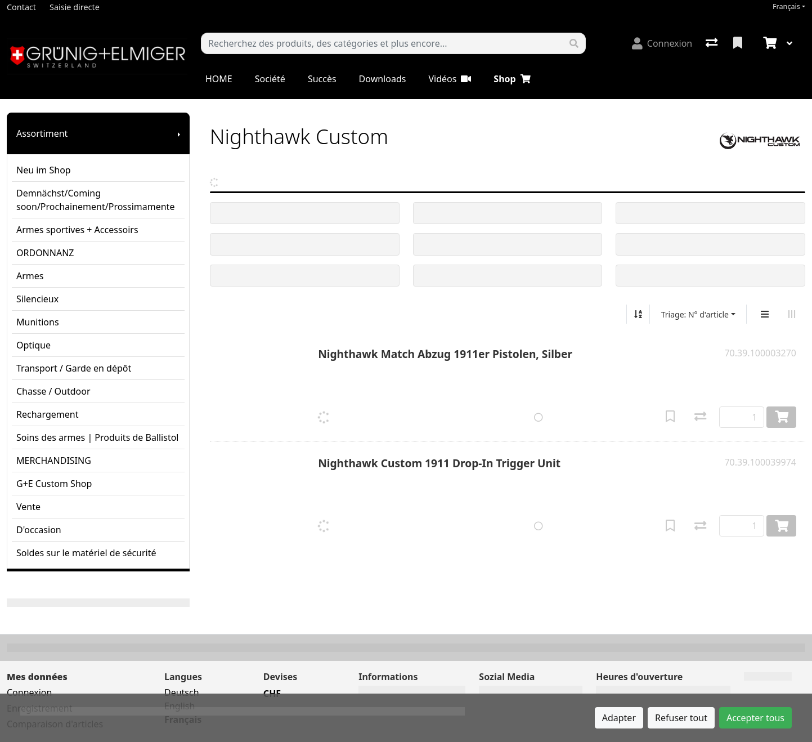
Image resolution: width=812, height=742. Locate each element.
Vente (28, 506)
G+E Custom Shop (54, 483)
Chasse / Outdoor (53, 391)
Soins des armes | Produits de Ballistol (97, 437)
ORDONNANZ (45, 253)
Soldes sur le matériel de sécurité (86, 553)
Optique (33, 345)
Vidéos (449, 79)
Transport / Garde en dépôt (73, 368)
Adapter (619, 718)
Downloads (382, 79)
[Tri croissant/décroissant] (638, 314)
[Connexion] (662, 43)
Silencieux (37, 299)
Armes (29, 276)
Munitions (37, 322)
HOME (218, 79)
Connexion (29, 692)
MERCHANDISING (53, 460)
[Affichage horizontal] (791, 314)
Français (786, 6)
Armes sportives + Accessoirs (77, 230)
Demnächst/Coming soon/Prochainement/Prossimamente (95, 200)
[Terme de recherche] (382, 43)
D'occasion (38, 530)
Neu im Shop (43, 170)
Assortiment (42, 133)
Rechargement (47, 414)
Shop (512, 79)
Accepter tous (755, 718)
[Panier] (769, 43)
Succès (322, 79)
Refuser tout (681, 718)
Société (270, 79)
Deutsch (181, 692)
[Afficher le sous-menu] (179, 133)
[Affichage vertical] (764, 314)
